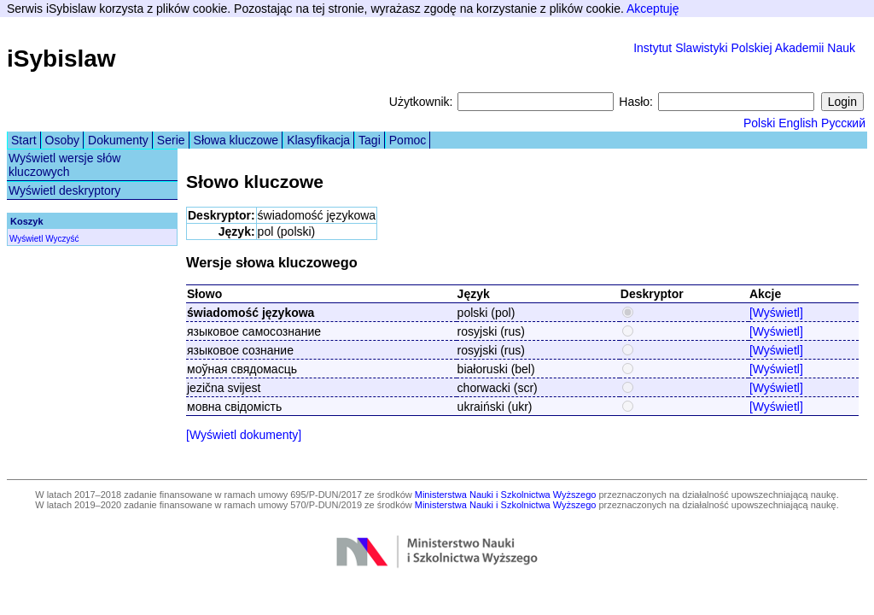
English (798, 123)
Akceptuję (652, 8)
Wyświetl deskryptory (64, 190)
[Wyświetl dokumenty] (243, 435)
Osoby (62, 140)
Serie (171, 140)
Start (24, 140)
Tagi (369, 140)
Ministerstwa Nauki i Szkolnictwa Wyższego (506, 494)
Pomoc (408, 140)
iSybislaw (61, 58)
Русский (843, 123)
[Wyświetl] (776, 312)
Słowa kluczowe (236, 140)
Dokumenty (118, 140)
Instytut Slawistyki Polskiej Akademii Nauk (744, 48)
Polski (759, 123)
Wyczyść (62, 238)
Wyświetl (26, 238)
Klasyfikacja (318, 140)
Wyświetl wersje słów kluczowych (64, 165)
